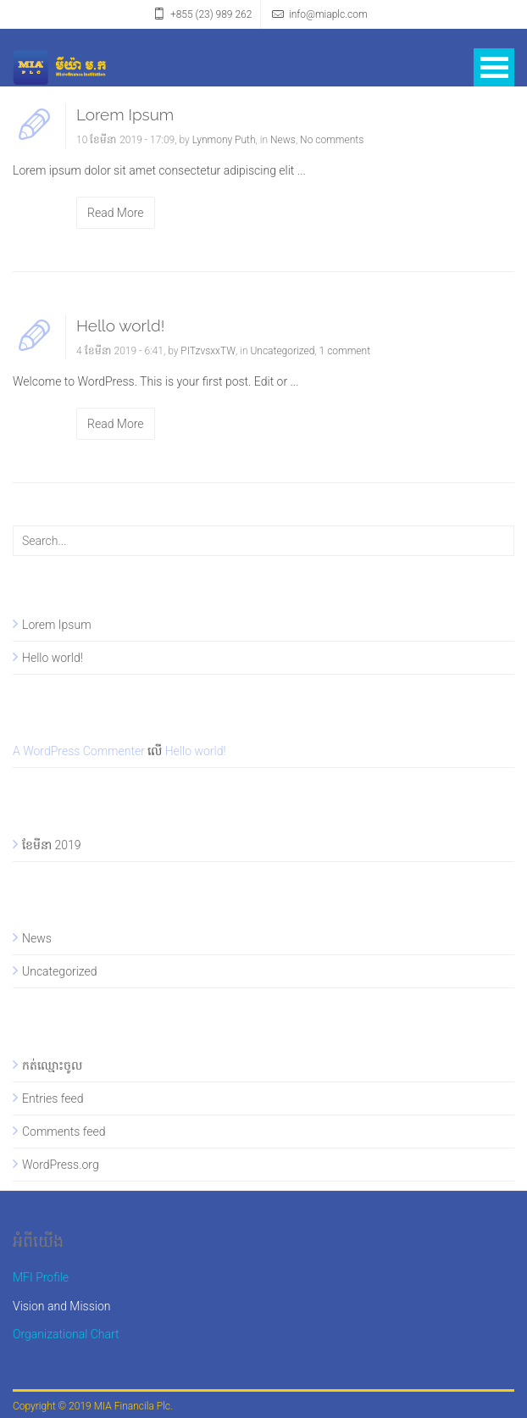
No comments (331, 140)
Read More (115, 213)
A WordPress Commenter (79, 751)
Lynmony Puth (224, 140)
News (283, 140)
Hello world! (120, 325)
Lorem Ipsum (125, 114)
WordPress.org (60, 1164)
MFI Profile (41, 1277)
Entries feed (53, 1098)
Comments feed (63, 1131)
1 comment (344, 351)
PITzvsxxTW (208, 351)
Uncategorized (282, 351)
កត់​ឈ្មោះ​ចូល (52, 1065)
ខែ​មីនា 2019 (51, 845)
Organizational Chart (66, 1334)
